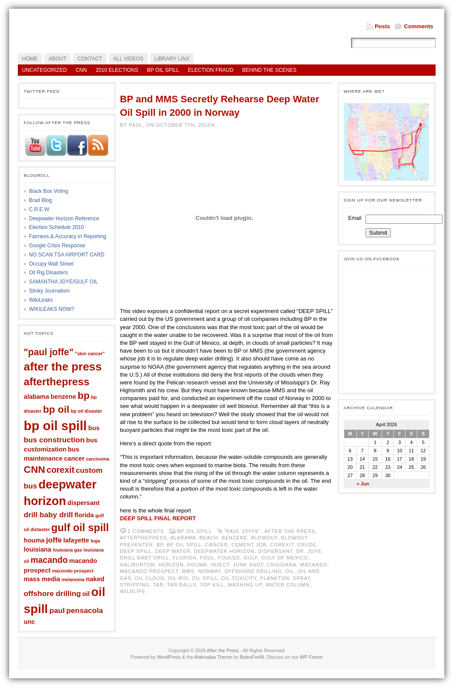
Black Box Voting (48, 191)
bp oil (56, 409)
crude (306, 544)
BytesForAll (252, 657)
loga (95, 540)
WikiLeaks (41, 300)
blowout (264, 537)
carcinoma (97, 458)
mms (188, 571)
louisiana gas (67, 549)
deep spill (136, 551)
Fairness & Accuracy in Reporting (67, 236)
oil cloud (149, 578)
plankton (274, 578)
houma (34, 540)
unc (29, 621)
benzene (63, 396)
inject (220, 564)
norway (209, 571)
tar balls (182, 584)
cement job (249, 544)
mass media (42, 579)
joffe (54, 539)
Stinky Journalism (49, 291)
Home (30, 59)
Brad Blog (40, 200)
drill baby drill (48, 514)
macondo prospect (73, 570)
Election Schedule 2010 (56, 227)
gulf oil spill (80, 527)
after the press (63, 366)
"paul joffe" (49, 352)
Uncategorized (44, 70)
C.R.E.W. (39, 209)
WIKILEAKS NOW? (51, 309)
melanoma (73, 579)
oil (86, 593)
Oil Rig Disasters (48, 272)
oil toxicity (238, 578)
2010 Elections (117, 70)
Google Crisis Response (57, 245)
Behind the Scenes (269, 70)
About (58, 59)
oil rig (178, 578)
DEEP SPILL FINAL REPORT (158, 518)
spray (301, 578)
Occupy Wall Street (51, 264)
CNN (81, 70)
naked (95, 579)
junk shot (248, 564)
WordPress (169, 657)
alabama (36, 396)
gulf (251, 557)
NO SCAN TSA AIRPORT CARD (66, 255)
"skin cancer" (90, 353)
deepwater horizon (224, 551)
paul (56, 610)
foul (207, 557)
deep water (172, 551)
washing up (245, 584)
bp (83, 395)
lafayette (76, 540)
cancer (74, 458)
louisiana (37, 549)
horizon (171, 564)
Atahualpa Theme (213, 657)
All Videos (128, 59)
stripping (135, 584)
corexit (60, 470)
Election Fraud (211, 70)
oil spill (205, 578)
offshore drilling (52, 593)
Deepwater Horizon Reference (64, 219)
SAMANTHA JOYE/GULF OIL (63, 282)
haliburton (137, 564)
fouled (229, 557)
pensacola (84, 610)
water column (287, 584)
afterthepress (57, 381)
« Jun (363, 483)
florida (84, 515)
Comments (418, 26)
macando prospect (149, 571)
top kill (212, 584)
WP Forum (311, 657)
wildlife (133, 591)
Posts (382, 26)
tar (158, 584)
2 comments (146, 531)
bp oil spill (55, 425)
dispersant (83, 502)
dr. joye (309, 551)
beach (208, 537)
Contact (89, 59)
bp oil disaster (86, 411)
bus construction (54, 439)
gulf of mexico (284, 557)
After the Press (222, 650)
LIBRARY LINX (172, 59)
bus (94, 427)
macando (48, 560)
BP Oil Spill (163, 70)
